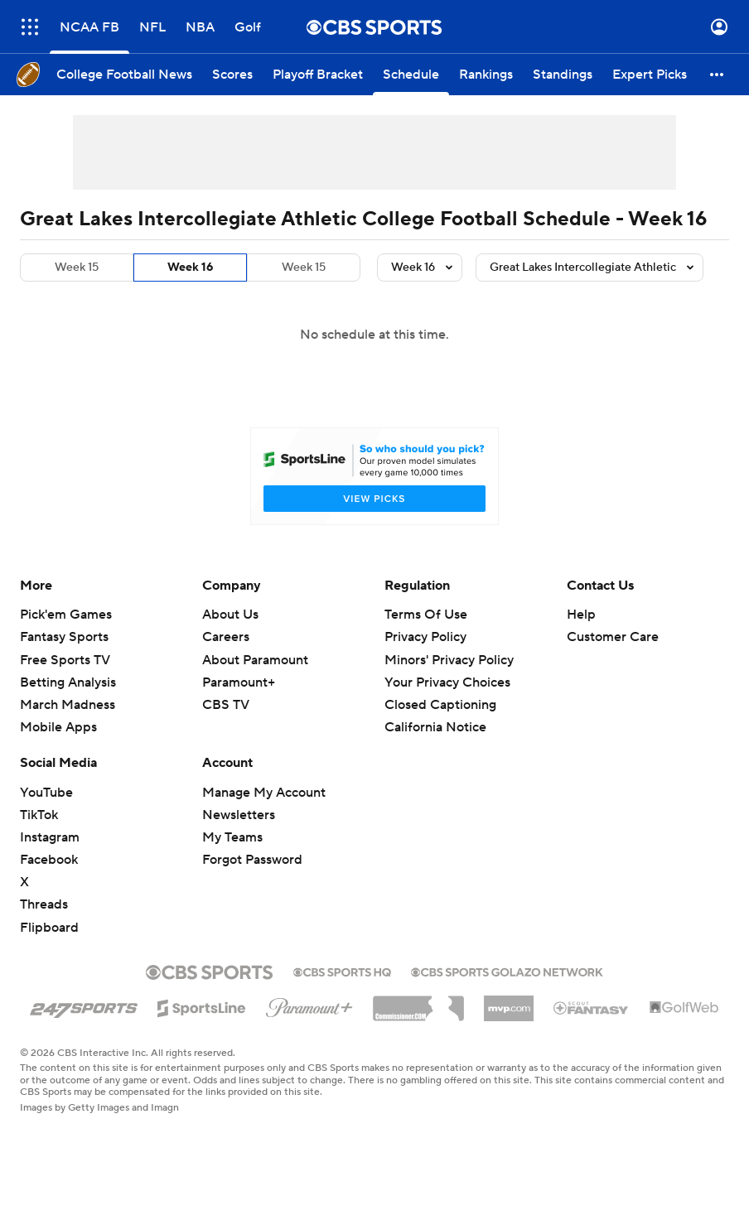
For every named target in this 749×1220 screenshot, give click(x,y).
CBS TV (225, 705)
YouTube (46, 792)
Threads (44, 904)
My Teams (232, 837)
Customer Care (613, 637)
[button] (717, 74)
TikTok (39, 815)
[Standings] (562, 74)
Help (581, 614)
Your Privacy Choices (447, 682)
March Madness (67, 705)
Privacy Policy (425, 637)
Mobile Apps (58, 727)
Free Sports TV (65, 660)
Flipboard (49, 927)
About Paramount (255, 660)
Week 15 (77, 267)
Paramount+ (238, 682)
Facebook (49, 859)
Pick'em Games (66, 614)
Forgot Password (252, 859)
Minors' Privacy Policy (449, 660)
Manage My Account (264, 792)
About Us (230, 614)
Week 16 (190, 267)
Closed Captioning (440, 705)
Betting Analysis (68, 682)
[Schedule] (411, 74)
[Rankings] (486, 74)
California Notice (435, 727)
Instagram (50, 837)
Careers (225, 637)
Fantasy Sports (64, 637)
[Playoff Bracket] (318, 74)
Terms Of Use (425, 614)
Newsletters (238, 815)
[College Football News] (124, 74)
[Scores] (232, 74)
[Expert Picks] (649, 74)
